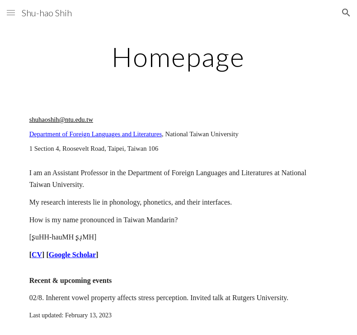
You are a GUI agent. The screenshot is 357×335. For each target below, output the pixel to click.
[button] (11, 12)
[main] (178, 56)
